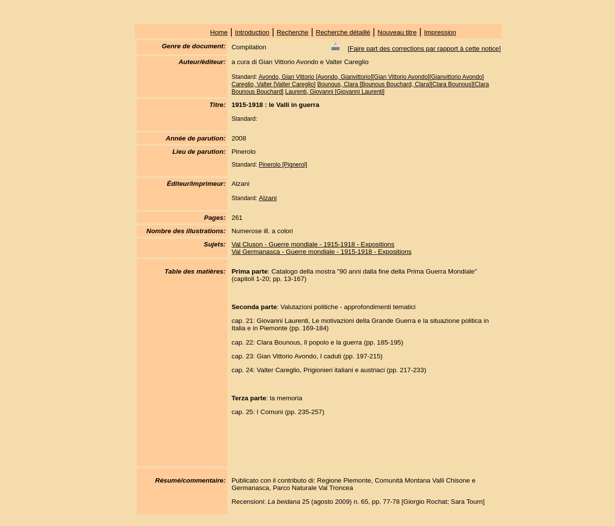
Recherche (292, 32)
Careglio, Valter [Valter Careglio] (273, 84)
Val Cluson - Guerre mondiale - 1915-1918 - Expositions (312, 244)
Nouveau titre (397, 32)
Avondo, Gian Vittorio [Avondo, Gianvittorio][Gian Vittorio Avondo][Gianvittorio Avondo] (371, 76)
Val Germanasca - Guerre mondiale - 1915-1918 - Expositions (321, 251)
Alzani (268, 198)
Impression (440, 32)
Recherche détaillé (343, 32)
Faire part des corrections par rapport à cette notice (424, 48)
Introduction (252, 32)
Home (219, 32)
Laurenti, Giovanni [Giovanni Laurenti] (334, 91)
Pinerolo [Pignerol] (283, 164)
